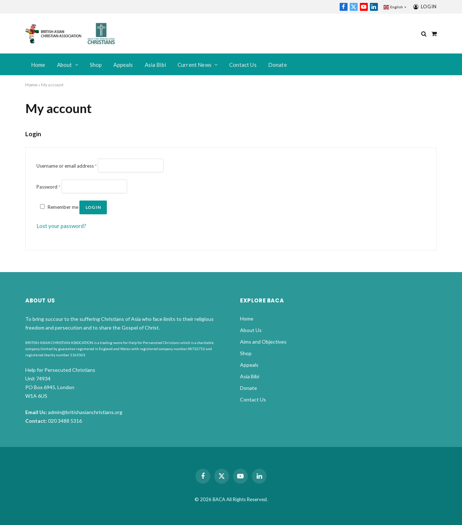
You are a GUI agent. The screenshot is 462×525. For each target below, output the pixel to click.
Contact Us (243, 64)
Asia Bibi (155, 64)
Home (38, 64)
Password (48, 187)
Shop (96, 64)
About (64, 64)
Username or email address (66, 166)
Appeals (123, 64)
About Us (251, 330)
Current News (195, 64)
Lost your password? (61, 226)
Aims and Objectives (263, 342)
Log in (93, 207)
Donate (277, 64)
